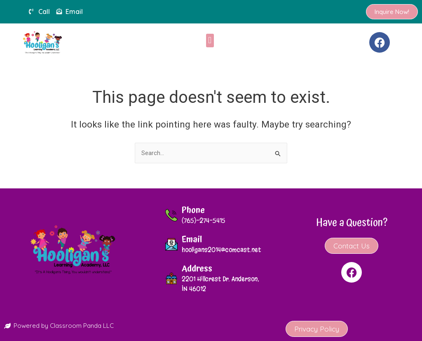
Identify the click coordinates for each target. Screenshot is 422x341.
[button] (210, 40)
